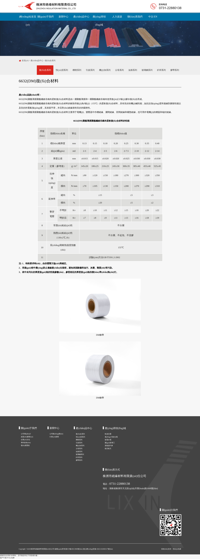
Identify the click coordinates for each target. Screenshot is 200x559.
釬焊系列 (161, 70)
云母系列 (119, 70)
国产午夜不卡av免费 (7, 558)
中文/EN (152, 16)
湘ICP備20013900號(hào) (74, 549)
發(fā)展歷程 (25, 445)
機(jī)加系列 (104, 70)
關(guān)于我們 (46, 16)
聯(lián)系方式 (112, 469)
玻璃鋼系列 (147, 70)
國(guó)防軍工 (110, 443)
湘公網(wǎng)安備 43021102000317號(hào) (98, 549)
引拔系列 (90, 70)
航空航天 (108, 449)
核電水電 (108, 440)
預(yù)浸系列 (62, 70)
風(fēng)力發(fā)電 (111, 437)
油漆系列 (132, 70)
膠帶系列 (174, 70)
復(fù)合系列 (50, 61)
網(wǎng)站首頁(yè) (27, 18)
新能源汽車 (109, 446)
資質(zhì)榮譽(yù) (27, 437)
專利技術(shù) (26, 443)
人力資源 (117, 16)
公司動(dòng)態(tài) (56, 434)
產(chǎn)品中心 (81, 16)
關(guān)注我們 (170, 510)
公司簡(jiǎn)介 (26, 434)
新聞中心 (63, 16)
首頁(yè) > (26, 61)
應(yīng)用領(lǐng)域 (99, 18)
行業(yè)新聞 (54, 437)
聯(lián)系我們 (134, 16)
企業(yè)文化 (25, 440)
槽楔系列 (77, 70)
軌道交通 (108, 434)
